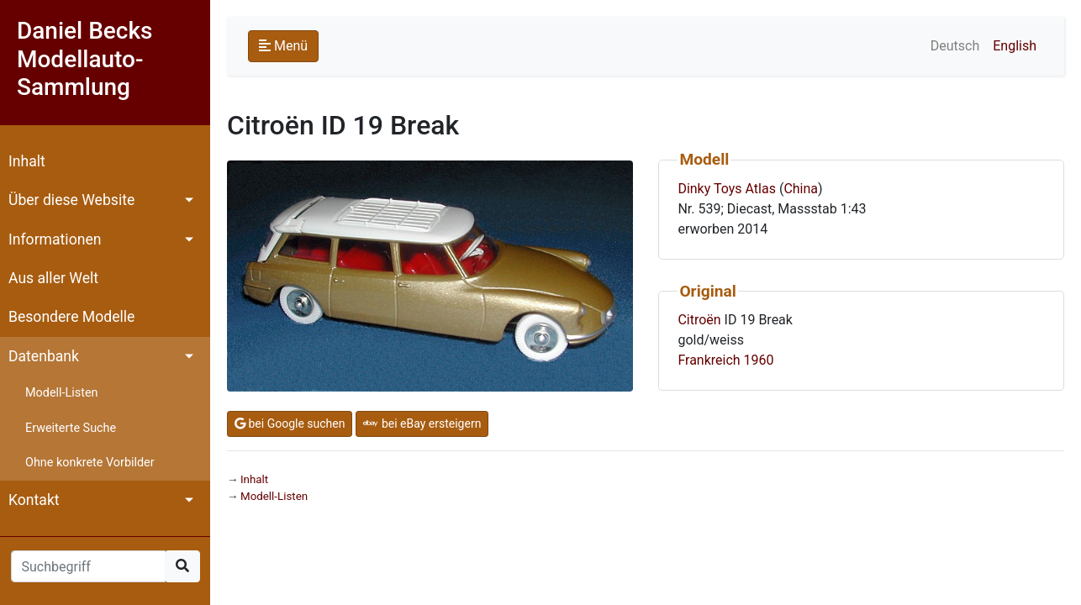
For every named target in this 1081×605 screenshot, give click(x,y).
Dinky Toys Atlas (727, 189)
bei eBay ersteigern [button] (422, 423)
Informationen (54, 239)
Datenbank (43, 356)
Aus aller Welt (53, 278)
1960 (759, 360)
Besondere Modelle (71, 316)
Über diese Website (71, 200)
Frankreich (709, 360)
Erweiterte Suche (70, 428)
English (1014, 46)
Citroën (699, 320)
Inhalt (26, 161)
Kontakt (34, 500)
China (800, 189)
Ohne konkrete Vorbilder (90, 462)
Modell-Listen (61, 393)
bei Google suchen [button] (290, 423)
